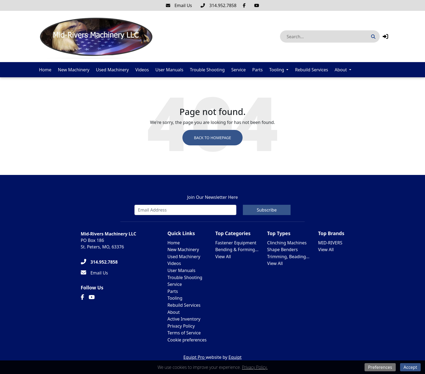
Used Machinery (112, 70)
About (340, 70)
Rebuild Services (311, 70)
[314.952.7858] (218, 5)
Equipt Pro (194, 357)
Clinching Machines (287, 243)
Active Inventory (184, 319)
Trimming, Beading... (288, 257)
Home (45, 70)
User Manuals (169, 70)
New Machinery (73, 70)
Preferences (380, 367)
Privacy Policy (181, 326)
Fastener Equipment (235, 243)
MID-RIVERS (330, 243)
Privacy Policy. (255, 367)
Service (238, 70)
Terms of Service (184, 333)
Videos (142, 70)
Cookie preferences (187, 340)
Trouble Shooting (207, 70)
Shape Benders (282, 249)
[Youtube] (256, 5)
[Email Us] (179, 5)
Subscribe (266, 210)
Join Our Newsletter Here (212, 197)
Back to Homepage (212, 137)
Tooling (276, 70)
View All (223, 257)
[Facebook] (244, 5)
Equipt (235, 357)
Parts (257, 70)
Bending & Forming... (236, 249)
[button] (385, 36)
